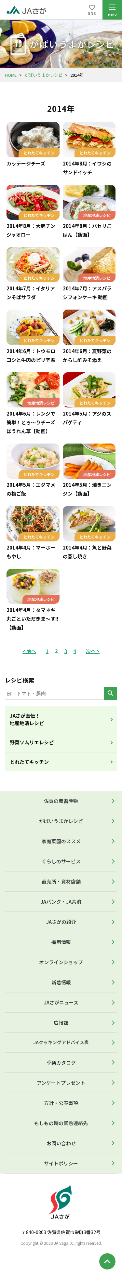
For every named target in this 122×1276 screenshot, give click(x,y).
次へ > (93, 650)
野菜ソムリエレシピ (32, 742)
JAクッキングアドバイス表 (61, 1042)
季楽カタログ (61, 1062)
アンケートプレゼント (61, 1082)
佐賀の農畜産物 (61, 800)
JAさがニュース (61, 1002)
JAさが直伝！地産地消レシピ (27, 719)
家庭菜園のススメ (61, 841)
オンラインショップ (61, 962)
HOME (11, 75)
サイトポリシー (61, 1163)
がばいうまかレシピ (43, 75)
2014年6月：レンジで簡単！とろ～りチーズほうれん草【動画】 (31, 422)
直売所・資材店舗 (61, 881)
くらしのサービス (61, 861)
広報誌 (61, 1022)
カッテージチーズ (26, 163)
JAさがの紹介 (61, 921)
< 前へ (29, 650)
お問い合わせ (61, 1143)
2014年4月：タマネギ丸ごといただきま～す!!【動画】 (33, 618)
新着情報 (61, 982)
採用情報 (61, 941)
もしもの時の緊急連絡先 (61, 1123)
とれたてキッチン (29, 761)
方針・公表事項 (61, 1102)
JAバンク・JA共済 (61, 901)
